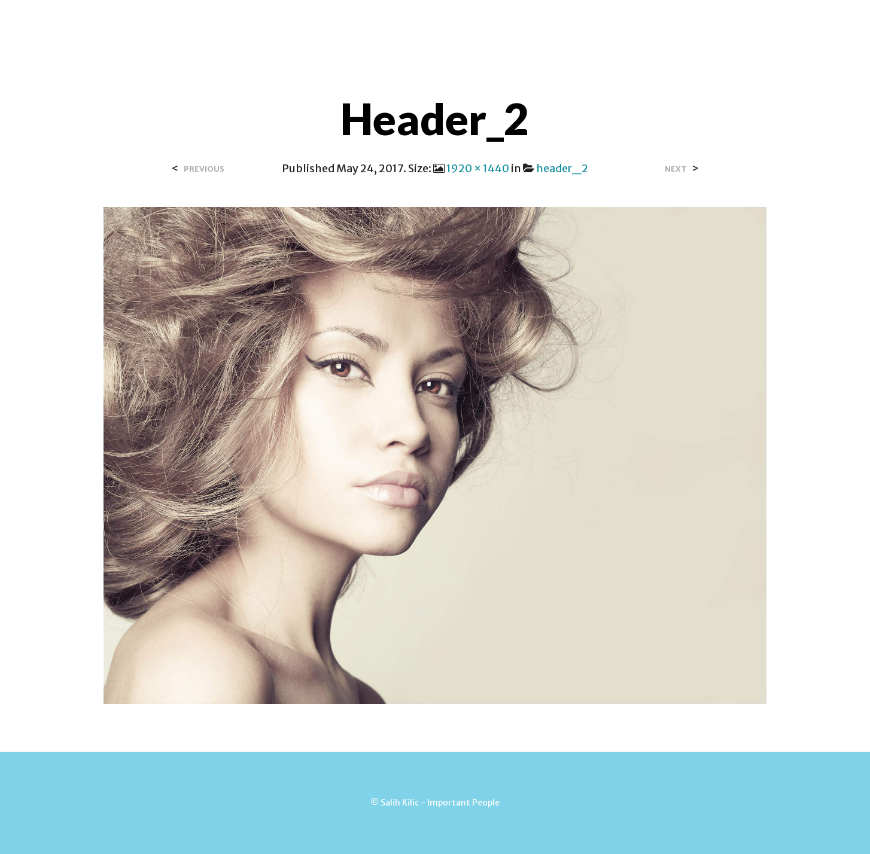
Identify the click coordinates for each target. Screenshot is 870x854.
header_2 (562, 168)
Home (221, 23)
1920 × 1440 (477, 168)
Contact (348, 23)
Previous (204, 169)
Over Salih (280, 23)
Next (676, 169)
